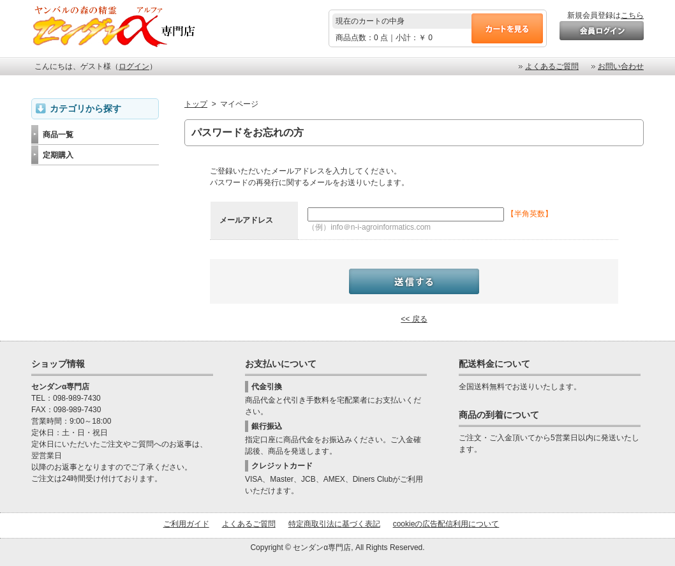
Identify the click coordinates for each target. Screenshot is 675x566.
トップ (195, 104)
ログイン (134, 66)
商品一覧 (58, 134)
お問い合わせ (621, 66)
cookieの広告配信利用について (446, 523)
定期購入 (58, 155)
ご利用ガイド (186, 523)
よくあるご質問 (552, 66)
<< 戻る (414, 319)
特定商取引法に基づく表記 (334, 523)
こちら (632, 15)
